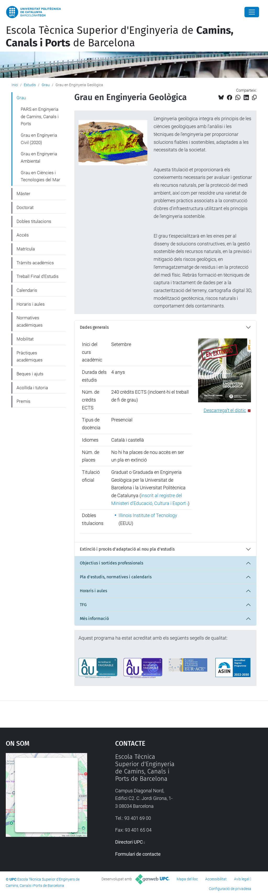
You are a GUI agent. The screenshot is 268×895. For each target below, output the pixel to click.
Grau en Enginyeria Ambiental (39, 157)
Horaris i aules (93, 590)
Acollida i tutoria (32, 387)
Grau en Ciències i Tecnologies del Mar (40, 176)
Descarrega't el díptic (225, 410)
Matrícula (25, 248)
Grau (46, 85)
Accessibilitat (216, 879)
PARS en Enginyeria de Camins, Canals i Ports (40, 116)
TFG (83, 604)
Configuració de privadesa (230, 889)
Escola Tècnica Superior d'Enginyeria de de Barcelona (119, 36)
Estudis (30, 85)
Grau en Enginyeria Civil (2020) (39, 139)
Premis (23, 401)
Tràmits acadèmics (35, 262)
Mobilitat (25, 339)
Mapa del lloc (187, 879)
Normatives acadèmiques (29, 321)
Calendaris (26, 290)
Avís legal (241, 879)
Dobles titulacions (33, 221)
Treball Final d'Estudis (37, 276)
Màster (23, 193)
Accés (22, 235)
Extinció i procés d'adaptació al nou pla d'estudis (127, 549)
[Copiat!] (254, 98)
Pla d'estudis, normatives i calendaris (116, 576)
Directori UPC (129, 842)
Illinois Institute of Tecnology (148, 515)
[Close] (251, 12)
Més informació (94, 618)
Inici (15, 85)
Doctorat (25, 207)
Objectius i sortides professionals (111, 563)
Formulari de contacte (138, 854)
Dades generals (94, 327)
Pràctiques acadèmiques (29, 356)
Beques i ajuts (29, 373)
